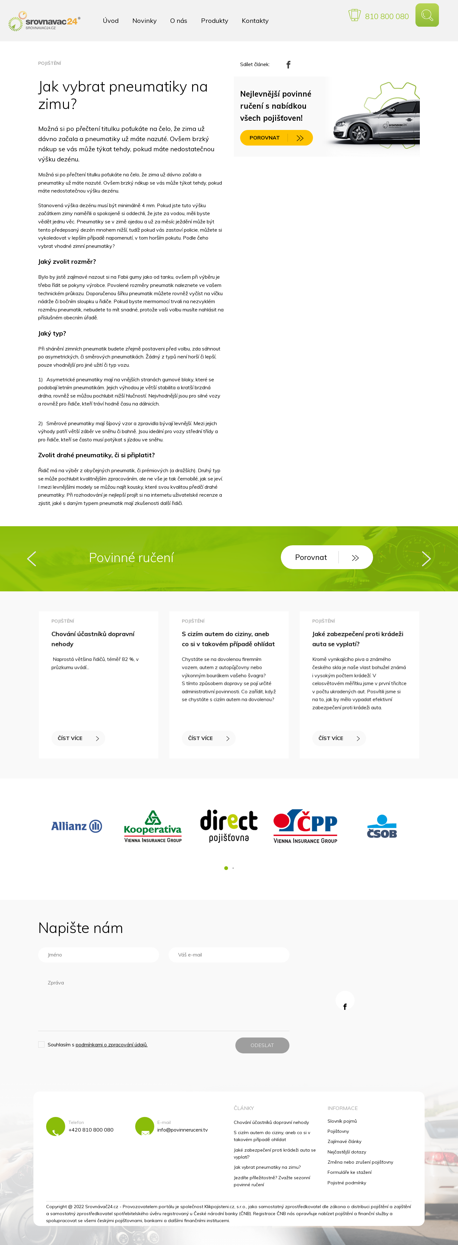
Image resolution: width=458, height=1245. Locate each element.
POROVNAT (276, 138)
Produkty (214, 20)
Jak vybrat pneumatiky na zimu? (267, 1167)
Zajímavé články (344, 1141)
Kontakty (255, 20)
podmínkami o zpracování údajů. (112, 1044)
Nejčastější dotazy (347, 1152)
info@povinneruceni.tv (182, 1129)
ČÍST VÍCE (79, 736)
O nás (178, 20)
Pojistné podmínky (347, 1183)
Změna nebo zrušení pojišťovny (360, 1162)
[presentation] (31, 558)
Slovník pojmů (342, 1121)
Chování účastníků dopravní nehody (271, 1122)
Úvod (111, 20)
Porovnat (327, 557)
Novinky (144, 20)
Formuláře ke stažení (349, 1172)
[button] (226, 868)
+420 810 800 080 (91, 1129)
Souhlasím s (98, 1044)
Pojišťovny (338, 1131)
